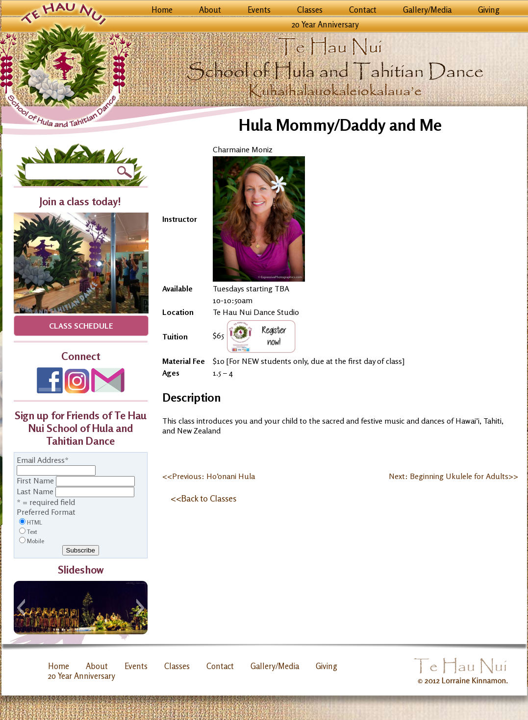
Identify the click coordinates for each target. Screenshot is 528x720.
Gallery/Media (427, 10)
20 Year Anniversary (325, 24)
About (210, 10)
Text (32, 531)
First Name (35, 480)
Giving (489, 10)
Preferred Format (46, 512)
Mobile (35, 541)
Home (162, 10)
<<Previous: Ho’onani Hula (208, 476)
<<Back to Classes (203, 498)
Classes (310, 10)
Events (259, 10)
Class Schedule (81, 326)
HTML (34, 522)
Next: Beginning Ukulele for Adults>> (453, 476)
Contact (363, 10)
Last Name (35, 491)
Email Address (43, 460)
